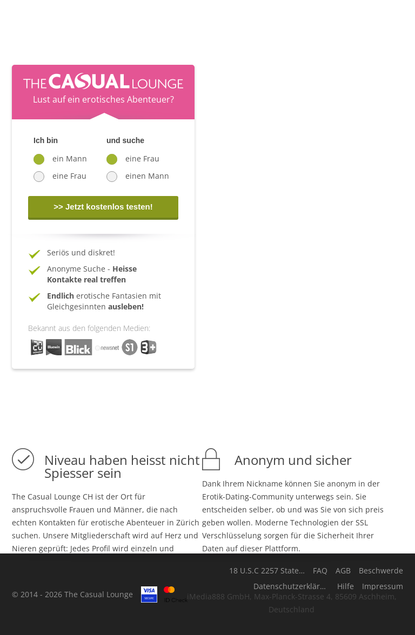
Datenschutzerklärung (291, 586)
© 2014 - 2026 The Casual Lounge (72, 594)
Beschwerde (381, 571)
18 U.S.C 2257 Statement (267, 571)
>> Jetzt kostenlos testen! (102, 206)
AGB (343, 571)
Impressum (382, 586)
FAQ (320, 571)
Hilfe (345, 586)
